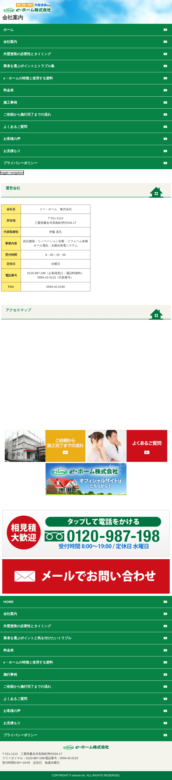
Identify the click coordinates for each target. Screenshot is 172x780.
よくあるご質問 (15, 127)
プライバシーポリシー (20, 163)
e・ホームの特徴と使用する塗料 (28, 662)
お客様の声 (11, 139)
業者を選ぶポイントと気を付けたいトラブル (37, 638)
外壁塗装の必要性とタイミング (27, 626)
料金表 (8, 650)
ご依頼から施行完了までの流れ (27, 114)
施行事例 (10, 674)
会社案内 (10, 614)
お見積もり (11, 151)
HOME (8, 602)
